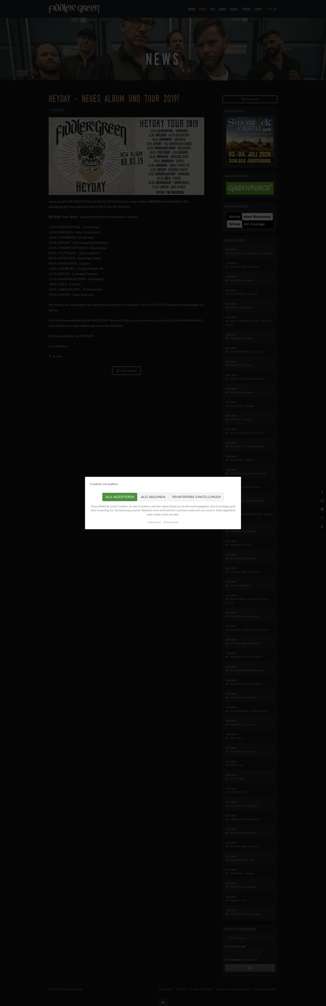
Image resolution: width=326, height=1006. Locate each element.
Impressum (154, 522)
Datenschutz (171, 522)
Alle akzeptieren (119, 497)
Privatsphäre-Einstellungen (196, 497)
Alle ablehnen (153, 497)
